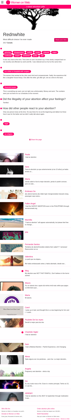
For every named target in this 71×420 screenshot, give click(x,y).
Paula (27, 154)
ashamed (26, 55)
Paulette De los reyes (34, 320)
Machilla (28, 220)
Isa (26, 381)
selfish (29, 52)
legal (6, 124)
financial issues (10, 87)
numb (38, 52)
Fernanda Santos (32, 244)
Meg (27, 271)
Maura (27, 283)
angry (54, 52)
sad (42, 55)
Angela (28, 369)
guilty (35, 55)
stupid (17, 55)
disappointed (19, 52)
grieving (8, 52)
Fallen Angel (30, 203)
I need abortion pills (35, 6)
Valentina (29, 257)
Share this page (35, 139)
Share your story (61, 40)
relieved (46, 52)
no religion (8, 134)
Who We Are (6, 408)
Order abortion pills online (45, 408)
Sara (27, 167)
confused (8, 55)
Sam (27, 344)
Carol (27, 307)
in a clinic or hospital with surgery (17, 71)
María (27, 179)
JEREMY (29, 393)
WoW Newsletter (42, 414)
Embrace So (30, 191)
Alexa (27, 356)
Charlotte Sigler (31, 332)
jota (26, 232)
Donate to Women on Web (11, 414)
